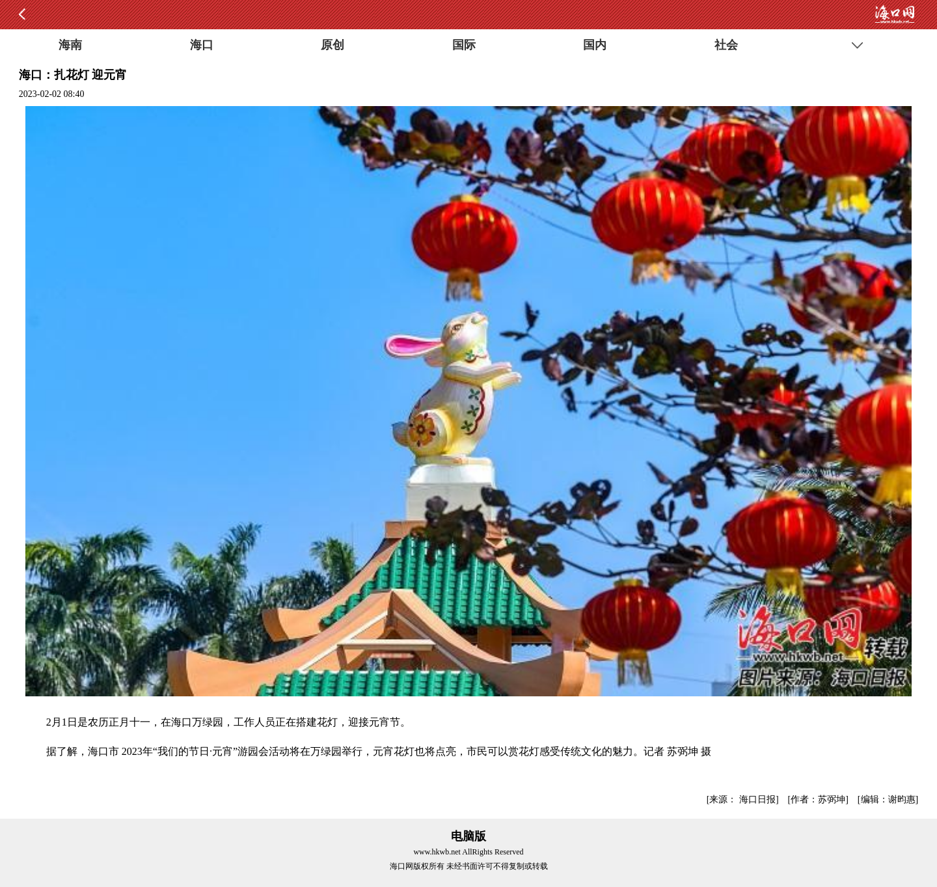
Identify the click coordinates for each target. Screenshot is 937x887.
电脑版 (468, 836)
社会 (726, 44)
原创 (332, 44)
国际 (464, 44)
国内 (594, 44)
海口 (201, 44)
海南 (70, 44)
